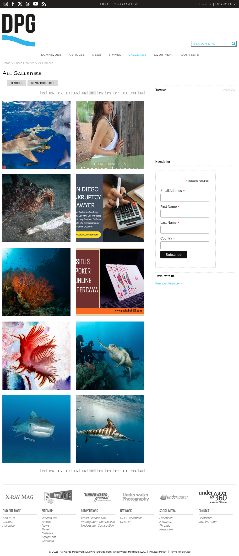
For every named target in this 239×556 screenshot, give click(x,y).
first (43, 92)
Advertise (229, 89)
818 (125, 92)
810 (60, 92)
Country (167, 238)
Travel (115, 54)
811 (68, 92)
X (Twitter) (165, 521)
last (141, 92)
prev (51, 92)
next (133, 92)
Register (225, 4)
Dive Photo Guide (119, 4)
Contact (8, 521)
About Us (9, 518)
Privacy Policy (158, 551)
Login (205, 4)
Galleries (137, 54)
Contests (190, 54)
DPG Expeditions (131, 518)
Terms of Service (180, 551)
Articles (77, 54)
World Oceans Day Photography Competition (98, 519)
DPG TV (125, 521)
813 (84, 92)
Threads (164, 525)
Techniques (50, 54)
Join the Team (208, 521)
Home (6, 63)
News (96, 54)
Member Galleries (42, 83)
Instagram (166, 529)
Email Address (172, 191)
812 (76, 92)
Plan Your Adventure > (168, 283)
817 (117, 92)
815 (100, 92)
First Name (170, 206)
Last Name (169, 222)
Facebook (166, 518)
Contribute (205, 518)
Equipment (164, 54)
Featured (16, 83)
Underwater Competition (97, 525)
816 (109, 92)
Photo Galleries (24, 63)
